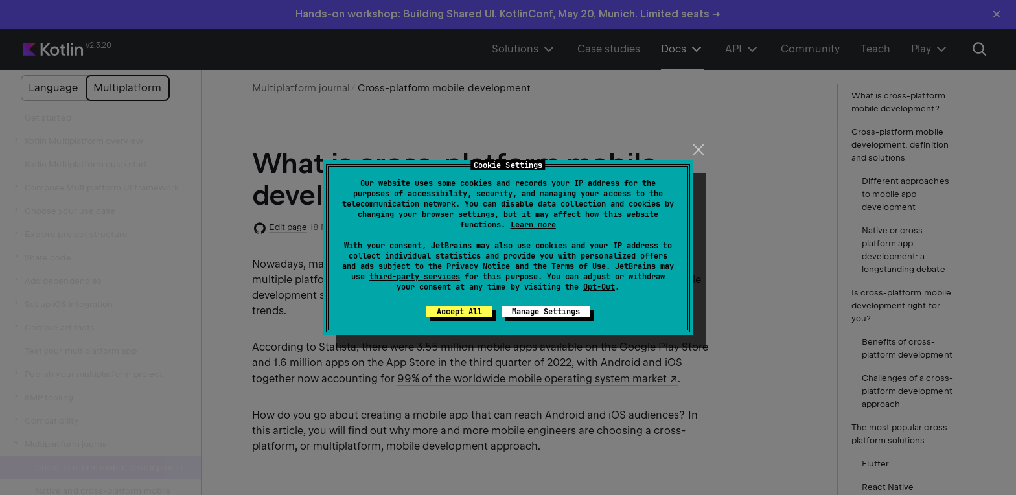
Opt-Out (599, 287)
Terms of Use (578, 266)
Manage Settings (546, 311)
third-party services (414, 276)
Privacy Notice (478, 266)
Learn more (533, 225)
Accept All (459, 311)
